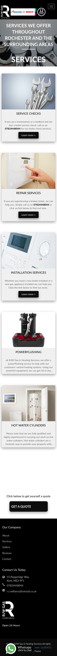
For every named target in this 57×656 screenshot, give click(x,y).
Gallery (6, 547)
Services (7, 541)
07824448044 (15, 585)
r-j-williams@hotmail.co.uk (21, 591)
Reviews (7, 553)
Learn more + (28, 135)
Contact (6, 558)
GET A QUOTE (21, 506)
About (5, 535)
